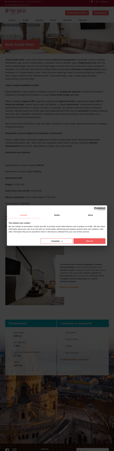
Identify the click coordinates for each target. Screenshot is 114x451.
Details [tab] (57, 215)
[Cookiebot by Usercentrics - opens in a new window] (95, 208)
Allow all (89, 241)
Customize (56, 241)
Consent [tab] (23, 215)
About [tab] (90, 215)
